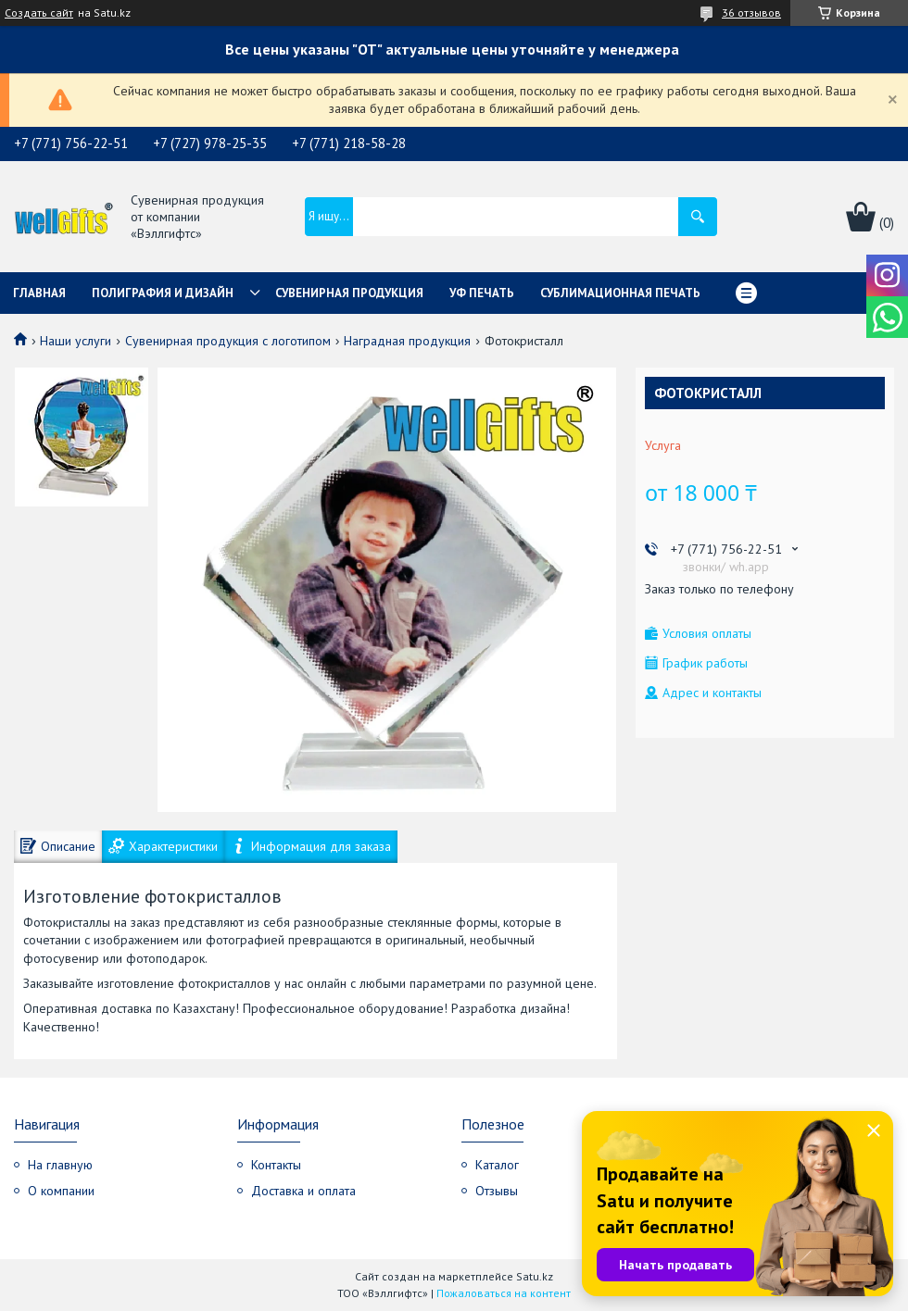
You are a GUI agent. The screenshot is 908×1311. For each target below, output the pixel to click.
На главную (60, 1164)
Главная (39, 293)
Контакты (276, 1164)
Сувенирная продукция (349, 293)
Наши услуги (75, 340)
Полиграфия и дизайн (162, 293)
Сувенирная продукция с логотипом (228, 340)
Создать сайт (39, 12)
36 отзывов (751, 12)
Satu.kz (534, 1276)
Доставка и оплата (303, 1190)
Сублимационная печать (620, 293)
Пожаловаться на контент (503, 1293)
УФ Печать (481, 293)
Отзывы (496, 1190)
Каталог (497, 1164)
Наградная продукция (407, 340)
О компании (61, 1190)
